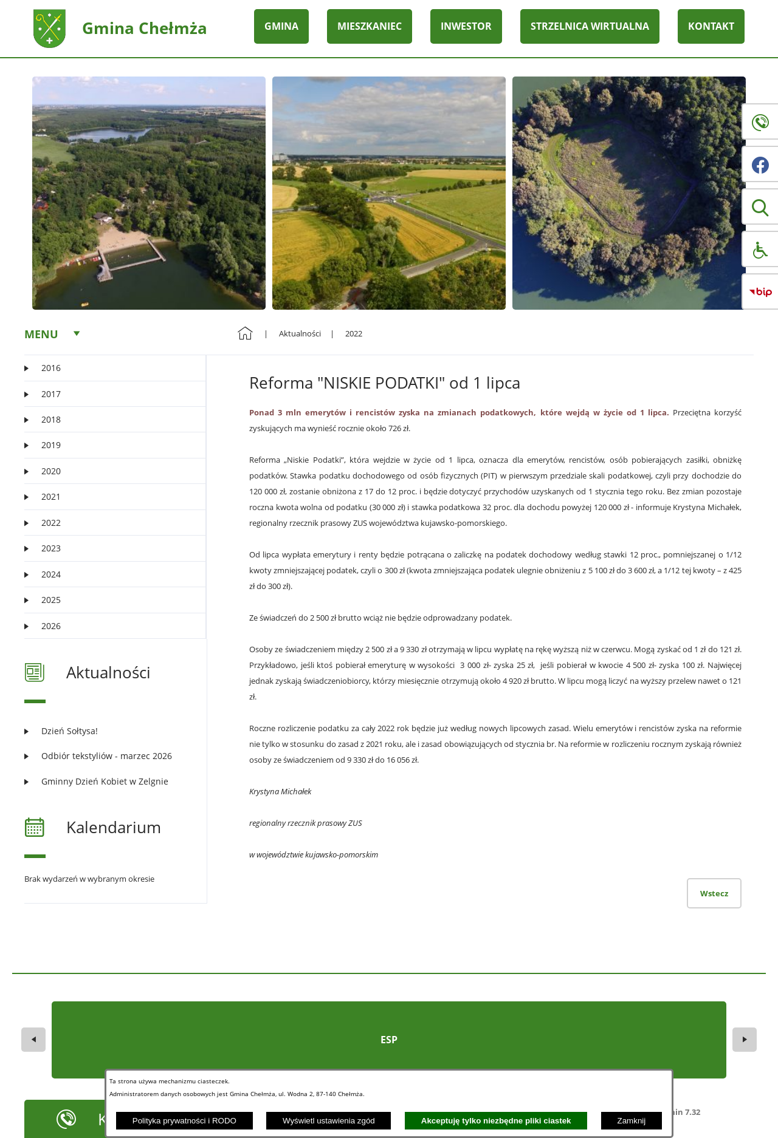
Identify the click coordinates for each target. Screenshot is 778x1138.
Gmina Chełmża (144, 28)
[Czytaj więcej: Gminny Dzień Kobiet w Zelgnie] (107, 781)
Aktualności (300, 333)
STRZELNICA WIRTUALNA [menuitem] (590, 26)
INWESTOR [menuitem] (466, 26)
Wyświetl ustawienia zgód (329, 1120)
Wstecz (714, 893)
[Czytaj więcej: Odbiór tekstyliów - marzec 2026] (107, 755)
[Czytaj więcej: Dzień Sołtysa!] (107, 730)
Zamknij (632, 1120)
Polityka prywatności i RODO (184, 1120)
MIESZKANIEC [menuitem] (369, 26)
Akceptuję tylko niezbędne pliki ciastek (496, 1120)
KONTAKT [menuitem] (711, 26)
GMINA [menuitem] (281, 26)
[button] (760, 206)
